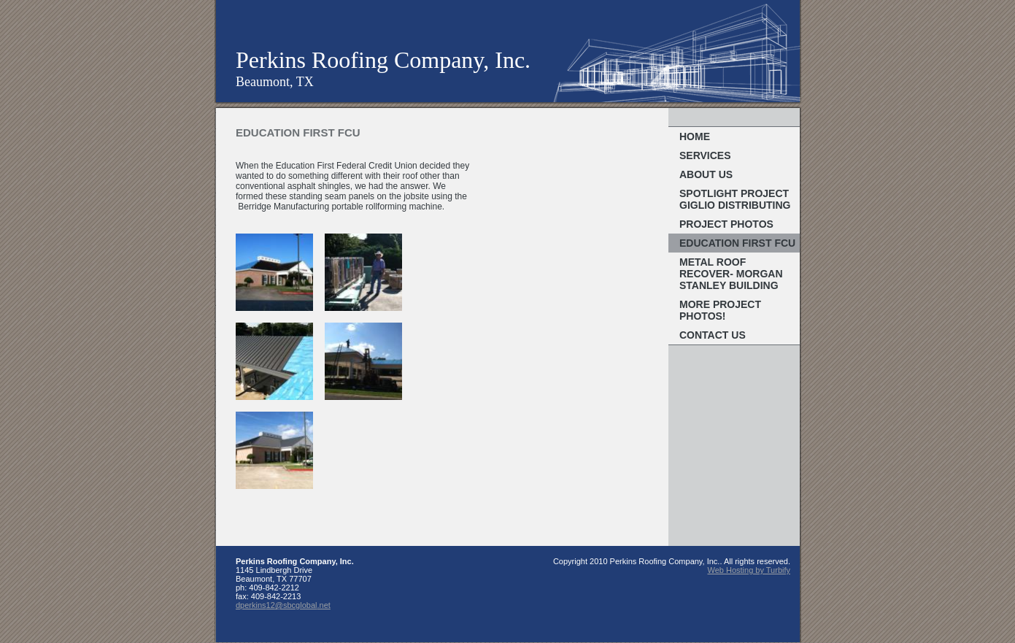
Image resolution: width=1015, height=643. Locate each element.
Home (694, 136)
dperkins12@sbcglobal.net (283, 605)
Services (705, 155)
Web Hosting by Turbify (748, 570)
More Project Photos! (720, 310)
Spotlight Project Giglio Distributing (734, 199)
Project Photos (726, 224)
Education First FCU (737, 243)
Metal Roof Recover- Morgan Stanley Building (731, 273)
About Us (706, 174)
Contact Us (712, 335)
